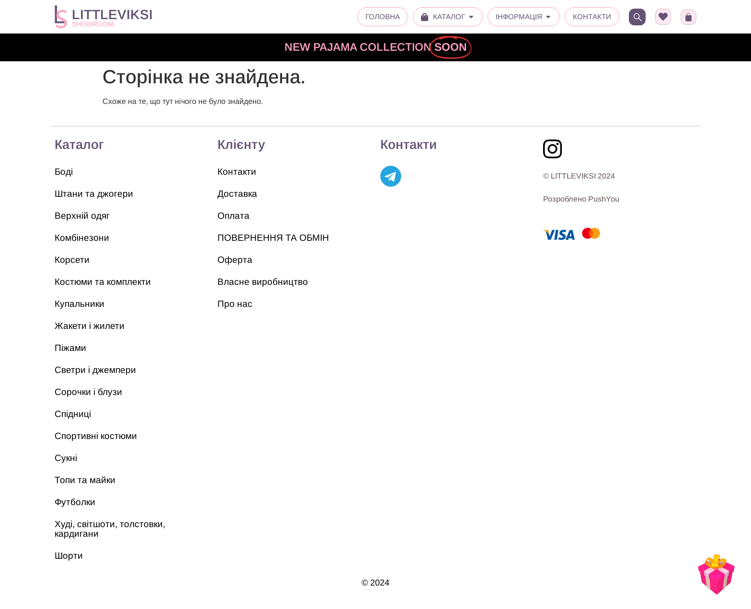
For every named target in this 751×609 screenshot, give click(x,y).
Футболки (75, 502)
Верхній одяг (82, 216)
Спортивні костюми (96, 436)
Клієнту (241, 144)
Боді (64, 172)
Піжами (70, 348)
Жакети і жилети (90, 326)
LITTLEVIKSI (112, 14)
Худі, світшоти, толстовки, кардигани (110, 529)
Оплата (233, 216)
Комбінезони (82, 238)
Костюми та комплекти (103, 282)
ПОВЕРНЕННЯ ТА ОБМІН (273, 238)
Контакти (236, 172)
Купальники (79, 304)
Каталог (79, 144)
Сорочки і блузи (88, 392)
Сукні (66, 458)
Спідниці (73, 414)
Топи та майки (85, 480)
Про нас (234, 304)
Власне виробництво (262, 282)
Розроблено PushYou (581, 199)
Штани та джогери (94, 194)
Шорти (69, 556)
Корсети (72, 260)
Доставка (237, 194)
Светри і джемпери (95, 370)
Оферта (234, 260)
